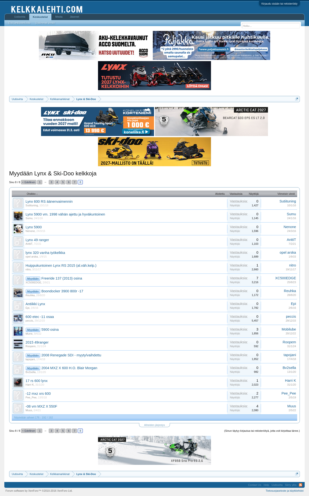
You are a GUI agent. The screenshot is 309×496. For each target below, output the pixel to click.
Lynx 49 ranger (37, 240)
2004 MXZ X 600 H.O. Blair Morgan (69, 368)
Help (266, 484)
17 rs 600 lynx (37, 381)
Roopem (31, 346)
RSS (300, 485)
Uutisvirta (19, 16)
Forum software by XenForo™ (39, 490)
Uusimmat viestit (45, 23)
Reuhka (30, 295)
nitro (28, 269)
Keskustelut (40, 16)
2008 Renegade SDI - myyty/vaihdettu (71, 355)
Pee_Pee (31, 397)
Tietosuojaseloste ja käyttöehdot (284, 490)
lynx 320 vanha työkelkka (45, 253)
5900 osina (50, 329)
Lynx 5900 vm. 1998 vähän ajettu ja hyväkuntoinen (65, 214)
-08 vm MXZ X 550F (41, 406)
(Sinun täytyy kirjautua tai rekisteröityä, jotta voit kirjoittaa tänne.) (262, 430)
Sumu (29, 218)
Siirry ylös (291, 484)
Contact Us (254, 484)
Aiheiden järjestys (154, 425)
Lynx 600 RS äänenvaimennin (49, 201)
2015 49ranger (37, 342)
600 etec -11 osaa (40, 317)
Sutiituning (32, 205)
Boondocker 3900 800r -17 (62, 291)
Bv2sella (31, 372)
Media (59, 16)
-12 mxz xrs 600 (38, 393)
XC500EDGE (33, 282)
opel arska (32, 256)
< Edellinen (28, 182)
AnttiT (29, 243)
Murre (29, 333)
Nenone (30, 231)
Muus (29, 410)
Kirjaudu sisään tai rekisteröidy (279, 3)
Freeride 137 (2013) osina (61, 278)
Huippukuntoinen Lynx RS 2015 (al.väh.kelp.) (61, 265)
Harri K (30, 384)
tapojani (30, 359)
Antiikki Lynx (35, 304)
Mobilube (289, 329)
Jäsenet (74, 16)
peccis (29, 320)
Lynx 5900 (34, 227)
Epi (27, 307)
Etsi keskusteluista (19, 23)
